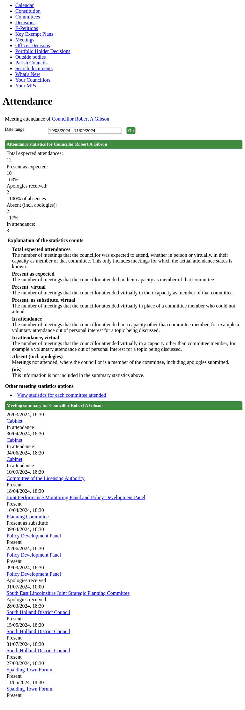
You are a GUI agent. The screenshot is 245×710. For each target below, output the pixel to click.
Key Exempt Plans (34, 34)
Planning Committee (28, 516)
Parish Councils (31, 62)
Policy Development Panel (34, 535)
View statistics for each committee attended (61, 395)
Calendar (24, 5)
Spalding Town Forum (29, 669)
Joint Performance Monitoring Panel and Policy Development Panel (76, 497)
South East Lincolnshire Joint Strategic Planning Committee (68, 593)
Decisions (25, 22)
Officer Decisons (32, 45)
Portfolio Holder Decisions (42, 51)
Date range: (15, 129)
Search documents (34, 68)
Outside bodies (30, 57)
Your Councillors (32, 80)
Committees (27, 16)
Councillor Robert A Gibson (80, 119)
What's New (27, 74)
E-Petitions (26, 28)
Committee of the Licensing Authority (46, 478)
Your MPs (25, 85)
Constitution (28, 11)
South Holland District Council (39, 612)
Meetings (24, 39)
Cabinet (15, 421)
